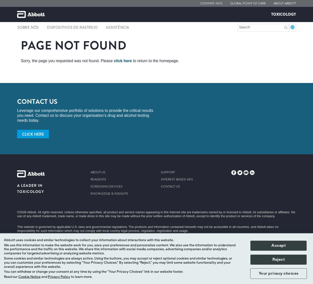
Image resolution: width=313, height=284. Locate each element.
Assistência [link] (117, 27)
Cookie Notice (29, 277)
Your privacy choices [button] (279, 273)
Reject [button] (278, 259)
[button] (286, 27)
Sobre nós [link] (28, 27)
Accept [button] (278, 246)
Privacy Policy (59, 277)
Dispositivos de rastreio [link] (72, 27)
